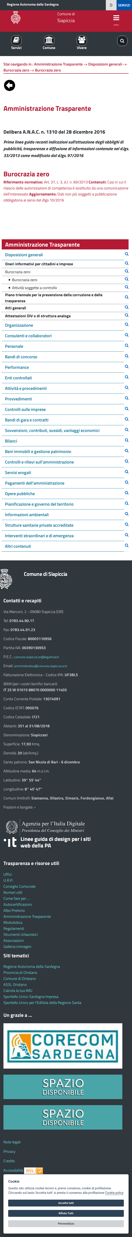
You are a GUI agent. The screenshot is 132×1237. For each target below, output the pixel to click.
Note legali (12, 1142)
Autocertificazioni (17, 904)
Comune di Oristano (19, 978)
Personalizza (66, 1223)
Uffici (7, 874)
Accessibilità (13, 1170)
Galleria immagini (17, 946)
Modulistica (12, 922)
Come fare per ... (16, 898)
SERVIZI (124, 5)
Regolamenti (13, 928)
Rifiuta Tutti (66, 1213)
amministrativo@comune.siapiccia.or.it (40, 665)
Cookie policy (114, 1193)
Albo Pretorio (14, 910)
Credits (9, 1161)
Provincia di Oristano (20, 972)
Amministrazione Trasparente (27, 916)
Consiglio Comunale (19, 886)
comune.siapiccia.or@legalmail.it (36, 656)
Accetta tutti (66, 1203)
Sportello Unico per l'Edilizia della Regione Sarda (42, 1002)
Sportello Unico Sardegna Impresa (30, 996)
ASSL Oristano (15, 984)
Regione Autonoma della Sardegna (33, 4)
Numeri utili (12, 892)
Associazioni (13, 940)
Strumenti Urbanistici (20, 934)
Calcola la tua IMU (17, 990)
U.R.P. (8, 880)
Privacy (9, 1151)
